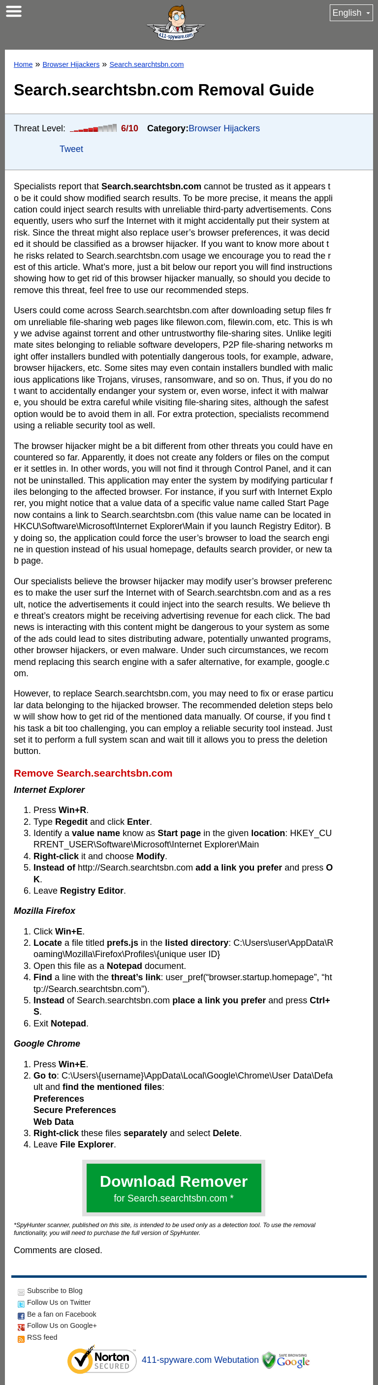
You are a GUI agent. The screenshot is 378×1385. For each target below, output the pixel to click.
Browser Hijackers (70, 64)
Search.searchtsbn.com (146, 64)
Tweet (71, 149)
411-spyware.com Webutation (200, 1360)
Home (23, 64)
